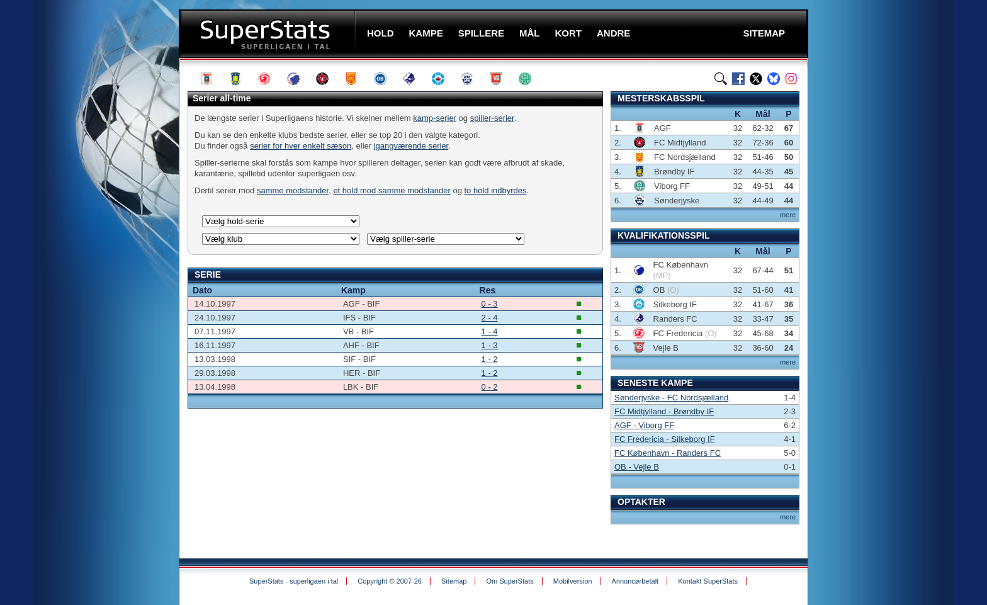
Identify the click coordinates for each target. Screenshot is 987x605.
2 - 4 (490, 317)
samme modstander (293, 190)
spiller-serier (492, 118)
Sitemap (453, 581)
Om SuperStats (509, 581)
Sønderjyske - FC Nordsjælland (671, 397)
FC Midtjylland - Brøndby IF (664, 411)
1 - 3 (490, 345)
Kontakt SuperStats (708, 581)
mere (788, 214)
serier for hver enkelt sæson (300, 145)
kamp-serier (434, 118)
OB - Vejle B (636, 467)
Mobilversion (572, 581)
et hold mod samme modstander (391, 190)
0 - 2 (490, 387)
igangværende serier (411, 145)
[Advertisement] (103, 249)
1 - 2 (490, 359)
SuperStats (268, 33)
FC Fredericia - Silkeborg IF (664, 439)
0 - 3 (490, 303)
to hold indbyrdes (496, 190)
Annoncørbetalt (635, 581)
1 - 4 (490, 331)
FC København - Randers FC (667, 453)
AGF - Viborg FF (644, 425)
